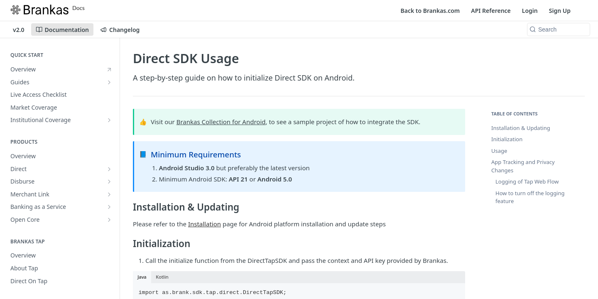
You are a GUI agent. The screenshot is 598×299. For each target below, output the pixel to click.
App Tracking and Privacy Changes (523, 166)
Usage (499, 150)
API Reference (491, 11)
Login (530, 11)
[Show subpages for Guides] (109, 82)
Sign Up (560, 11)
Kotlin (162, 277)
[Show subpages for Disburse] (109, 181)
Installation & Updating (520, 128)
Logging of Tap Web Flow (527, 181)
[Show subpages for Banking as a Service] (109, 206)
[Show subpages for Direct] (109, 169)
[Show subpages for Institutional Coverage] (109, 120)
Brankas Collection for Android (221, 122)
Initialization (506, 139)
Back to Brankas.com (430, 11)
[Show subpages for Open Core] (109, 219)
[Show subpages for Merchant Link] (109, 194)
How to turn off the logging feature (530, 197)
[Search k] (558, 29)
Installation (204, 224)
